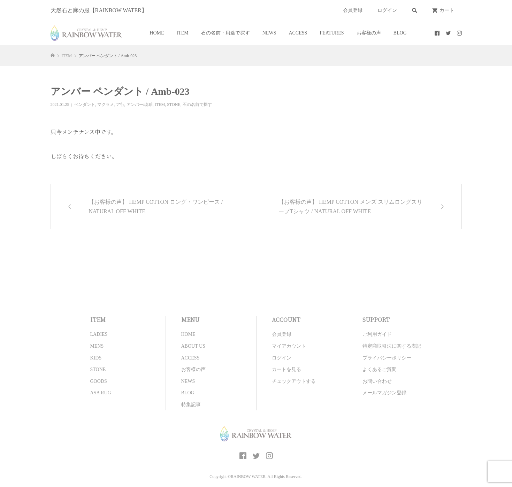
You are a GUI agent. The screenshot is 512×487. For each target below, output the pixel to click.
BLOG (400, 33)
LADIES (99, 334)
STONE (173, 104)
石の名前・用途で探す (225, 33)
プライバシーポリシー (386, 358)
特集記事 (191, 404)
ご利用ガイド (377, 334)
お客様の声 (369, 33)
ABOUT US (193, 346)
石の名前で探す (197, 104)
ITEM (183, 33)
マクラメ (105, 104)
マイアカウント (289, 346)
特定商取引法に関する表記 (391, 346)
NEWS (269, 33)
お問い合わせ (377, 381)
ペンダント (84, 104)
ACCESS (298, 33)
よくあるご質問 (379, 369)
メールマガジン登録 (384, 392)
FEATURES (332, 33)
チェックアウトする (294, 381)
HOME (157, 33)
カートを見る (286, 369)
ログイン (387, 10)
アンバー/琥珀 (140, 104)
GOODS (98, 381)
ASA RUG (100, 392)
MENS (97, 346)
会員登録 (352, 10)
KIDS (96, 358)
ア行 (120, 104)
